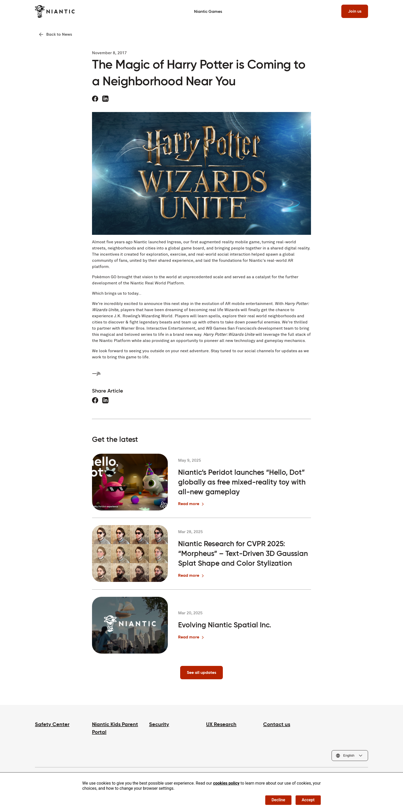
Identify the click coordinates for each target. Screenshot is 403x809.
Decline (278, 799)
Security (159, 724)
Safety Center (52, 724)
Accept (308, 799)
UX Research (221, 724)
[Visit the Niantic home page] (55, 11)
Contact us (276, 724)
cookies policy (226, 783)
